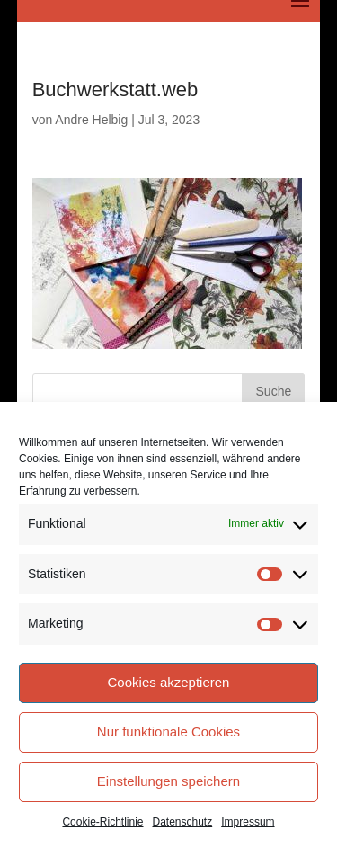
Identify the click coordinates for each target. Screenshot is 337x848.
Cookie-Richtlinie (102, 822)
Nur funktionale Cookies (168, 731)
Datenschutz (183, 822)
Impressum (247, 822)
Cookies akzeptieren (169, 682)
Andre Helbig (91, 119)
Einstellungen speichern (168, 781)
